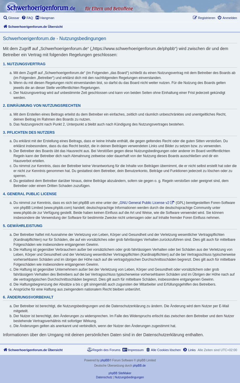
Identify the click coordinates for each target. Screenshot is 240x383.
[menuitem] (11, 17)
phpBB (105, 360)
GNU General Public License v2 (144, 203)
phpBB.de (139, 365)
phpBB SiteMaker (120, 373)
